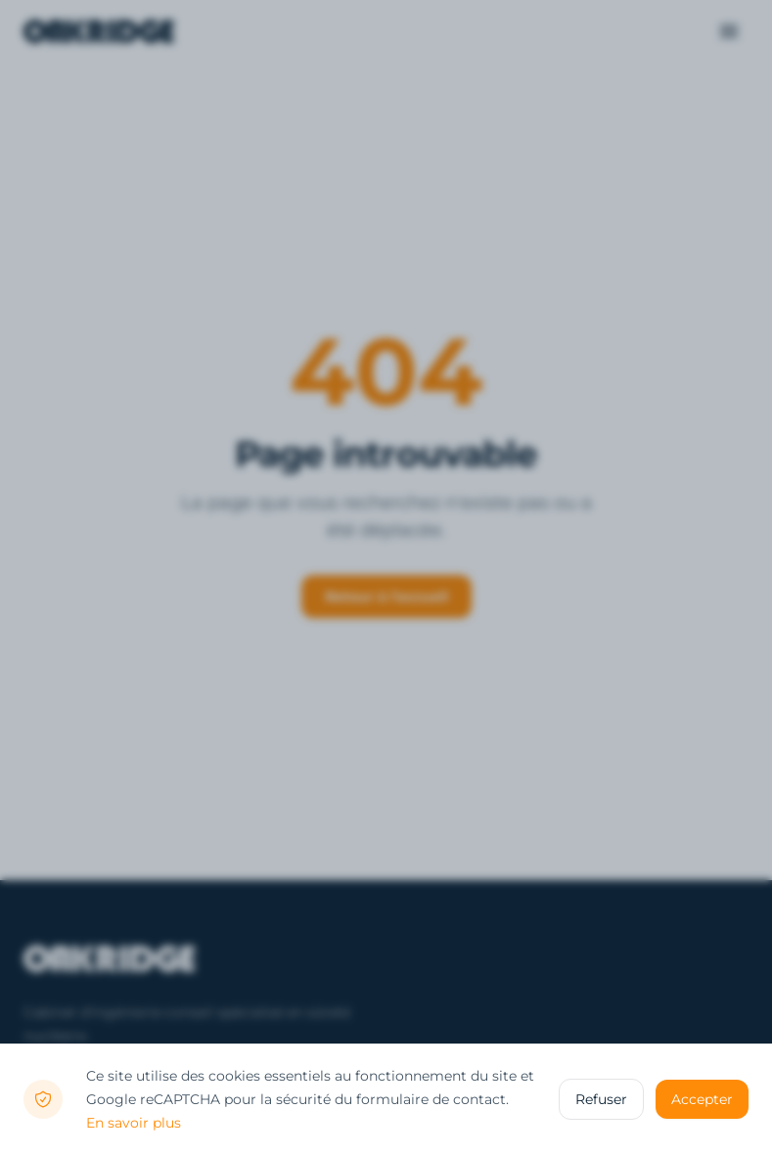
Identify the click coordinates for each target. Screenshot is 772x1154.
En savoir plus (133, 1123)
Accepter (702, 1099)
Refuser (601, 1099)
